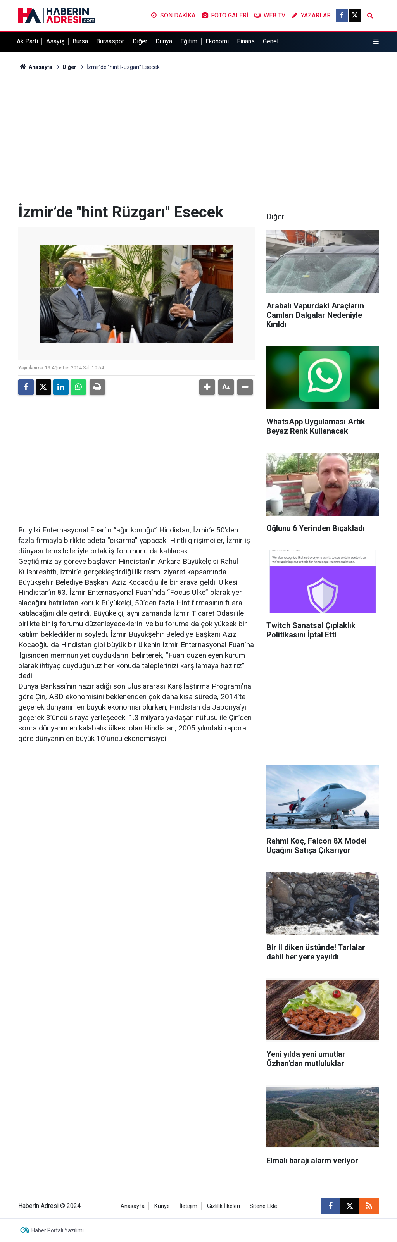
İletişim (188, 1206)
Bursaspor (110, 41)
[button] (207, 387)
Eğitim (188, 41)
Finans (246, 41)
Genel (270, 41)
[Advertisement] (198, 137)
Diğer (140, 41)
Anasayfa (35, 67)
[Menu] (376, 42)
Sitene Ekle (263, 1206)
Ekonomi (217, 41)
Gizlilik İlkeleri (223, 1206)
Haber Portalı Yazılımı (57, 1230)
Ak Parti (27, 41)
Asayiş (55, 41)
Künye (162, 1206)
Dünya (163, 41)
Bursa (80, 41)
